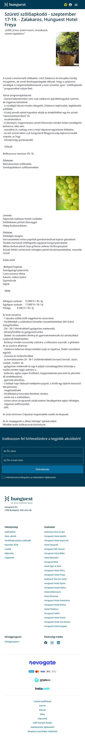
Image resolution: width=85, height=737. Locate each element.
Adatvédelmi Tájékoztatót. (44, 477)
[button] (76, 5)
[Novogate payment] (42, 663)
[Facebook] (45, 642)
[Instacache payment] (42, 688)
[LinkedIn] (58, 642)
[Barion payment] (42, 671)
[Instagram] (52, 642)
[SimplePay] (42, 680)
